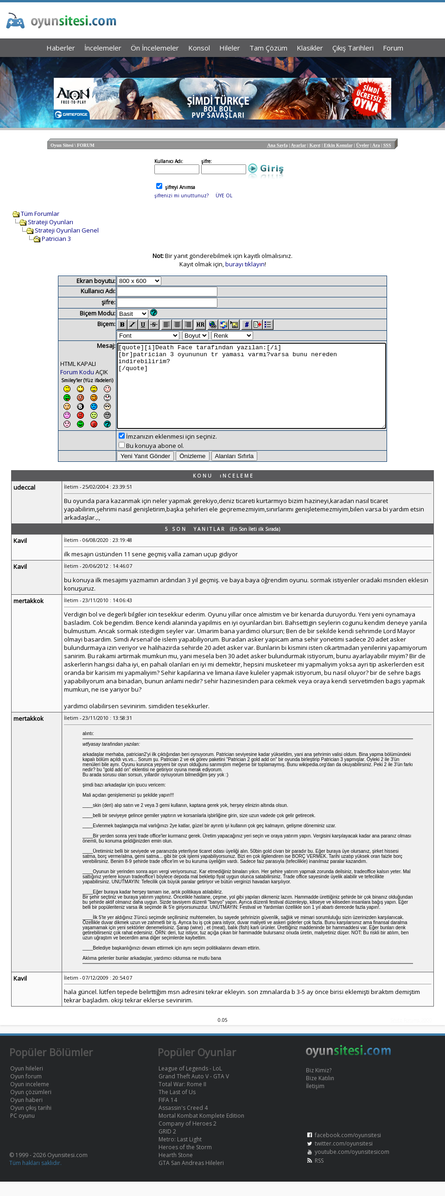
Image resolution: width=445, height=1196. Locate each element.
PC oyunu (22, 1130)
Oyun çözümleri (30, 1106)
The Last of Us (177, 1106)
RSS (319, 1175)
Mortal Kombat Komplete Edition (201, 1130)
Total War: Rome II (182, 1098)
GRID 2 (167, 1146)
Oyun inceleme (29, 1098)
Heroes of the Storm (185, 1161)
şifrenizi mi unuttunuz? (181, 195)
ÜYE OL (224, 195)
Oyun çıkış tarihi (30, 1122)
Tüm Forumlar (40, 213)
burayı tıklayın (245, 264)
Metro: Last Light (180, 1154)
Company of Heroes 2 (187, 1138)
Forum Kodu (61, 372)
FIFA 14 (168, 1114)
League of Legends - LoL (190, 1083)
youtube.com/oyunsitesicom (352, 1166)
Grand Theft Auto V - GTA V (194, 1091)
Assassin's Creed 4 (183, 1122)
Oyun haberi (26, 1114)
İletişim (315, 1100)
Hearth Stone (176, 1169)
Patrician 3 (56, 238)
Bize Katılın (320, 1092)
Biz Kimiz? (318, 1085)
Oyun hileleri (26, 1083)
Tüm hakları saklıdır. (35, 1177)
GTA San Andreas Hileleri (191, 1177)
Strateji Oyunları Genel (67, 230)
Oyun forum (26, 1091)
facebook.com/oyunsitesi (348, 1149)
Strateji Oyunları (50, 222)
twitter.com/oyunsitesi (344, 1158)
